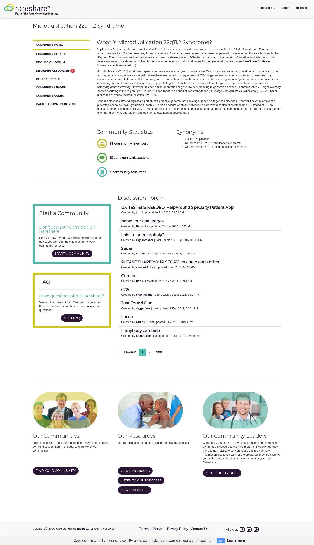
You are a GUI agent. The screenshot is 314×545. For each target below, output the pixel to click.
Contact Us (199, 529)
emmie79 (142, 267)
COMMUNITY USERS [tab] (50, 95)
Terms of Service (151, 529)
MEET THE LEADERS (222, 473)
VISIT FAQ (72, 318)
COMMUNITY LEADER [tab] (51, 87)
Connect (129, 275)
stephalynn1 (144, 294)
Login (285, 7)
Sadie (126, 248)
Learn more (236, 541)
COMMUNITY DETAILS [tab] (51, 54)
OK (221, 540)
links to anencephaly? (142, 234)
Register (301, 7)
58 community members (129, 144)
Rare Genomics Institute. (73, 528)
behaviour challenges (142, 221)
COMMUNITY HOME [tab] (49, 44)
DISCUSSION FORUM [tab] (50, 62)
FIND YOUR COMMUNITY (56, 471)
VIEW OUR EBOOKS (135, 471)
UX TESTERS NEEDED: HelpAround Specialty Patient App (177, 207)
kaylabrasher (144, 240)
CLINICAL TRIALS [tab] (48, 79)
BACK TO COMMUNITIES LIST (56, 104)
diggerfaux (143, 308)
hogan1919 (143, 335)
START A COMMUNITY (72, 254)
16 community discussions (129, 158)
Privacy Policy (177, 529)
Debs (139, 226)
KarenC (141, 253)
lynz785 (141, 322)
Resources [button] (266, 7)
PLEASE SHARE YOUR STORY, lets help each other (170, 262)
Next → (161, 352)
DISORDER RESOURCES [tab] (55, 71)
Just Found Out (136, 303)
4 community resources (128, 172)
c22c (125, 289)
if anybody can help (140, 330)
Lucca (127, 317)
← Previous (128, 352)
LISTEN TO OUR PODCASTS (141, 480)
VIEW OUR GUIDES (134, 490)
